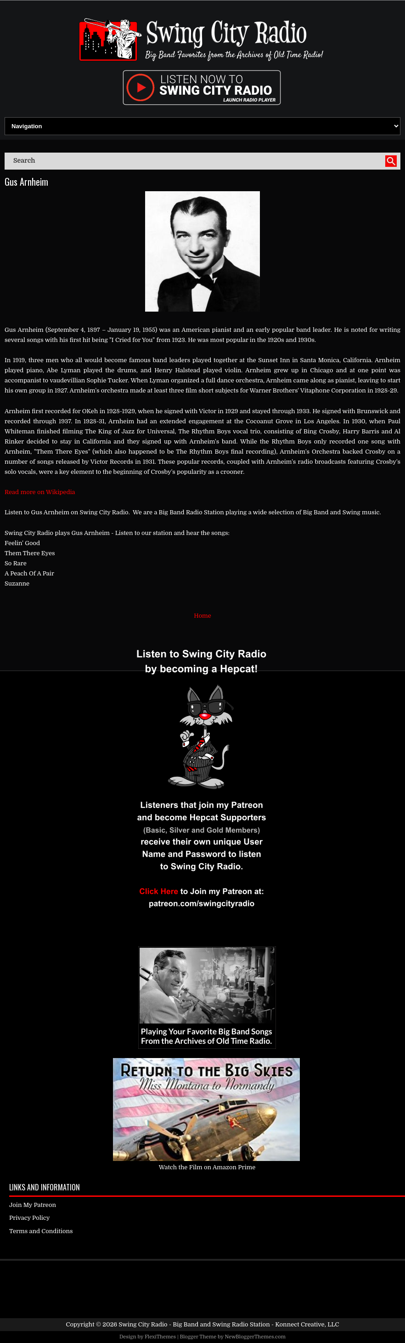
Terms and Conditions (41, 1231)
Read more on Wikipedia (40, 492)
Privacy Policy (29, 1217)
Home (202, 615)
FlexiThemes (160, 1337)
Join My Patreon (32, 1204)
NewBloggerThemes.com (255, 1337)
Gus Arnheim (26, 181)
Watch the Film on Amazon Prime (207, 1167)
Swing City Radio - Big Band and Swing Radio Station (194, 1324)
